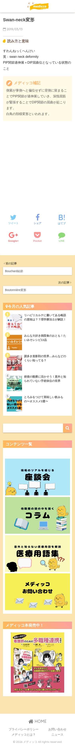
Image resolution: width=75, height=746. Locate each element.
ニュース (57, 734)
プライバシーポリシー (24, 729)
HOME (37, 721)
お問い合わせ (57, 729)
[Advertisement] (37, 163)
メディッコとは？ (24, 734)
